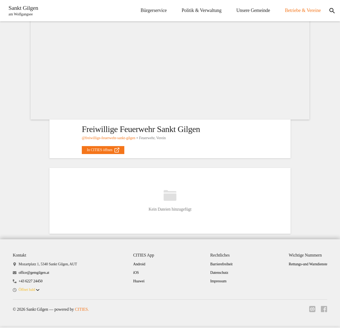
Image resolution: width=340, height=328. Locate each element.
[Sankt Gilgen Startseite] (22, 10)
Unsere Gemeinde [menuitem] (251, 10)
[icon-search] (331, 10)
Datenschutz (219, 275)
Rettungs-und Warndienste (308, 266)
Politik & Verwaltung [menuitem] (199, 10)
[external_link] (103, 150)
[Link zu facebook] (324, 313)
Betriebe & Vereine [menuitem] (301, 10)
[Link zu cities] (311, 313)
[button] (29, 292)
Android (139, 266)
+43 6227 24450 (30, 283)
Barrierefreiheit (221, 266)
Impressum (218, 283)
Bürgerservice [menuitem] (152, 10)
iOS (136, 275)
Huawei (138, 283)
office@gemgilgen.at (34, 275)
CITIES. (82, 311)
